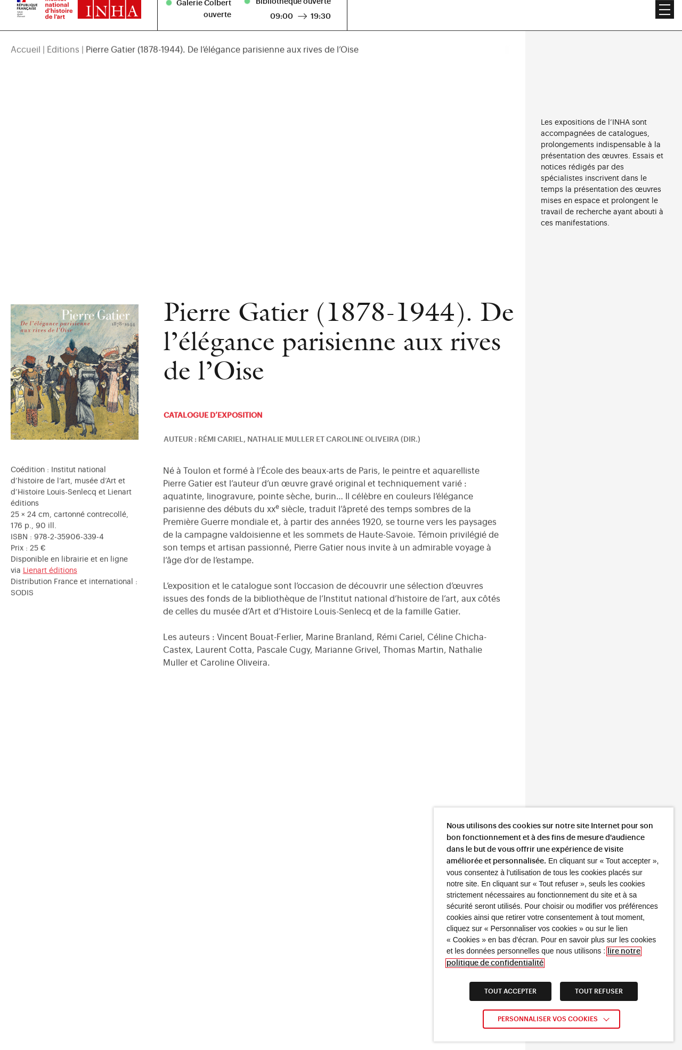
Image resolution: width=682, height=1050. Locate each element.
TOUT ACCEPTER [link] (510, 991)
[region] (263, 28)
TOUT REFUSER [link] (599, 991)
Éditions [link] (63, 28)
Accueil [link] (25, 28)
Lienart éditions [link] (50, 581)
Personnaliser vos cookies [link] (548, 1019)
